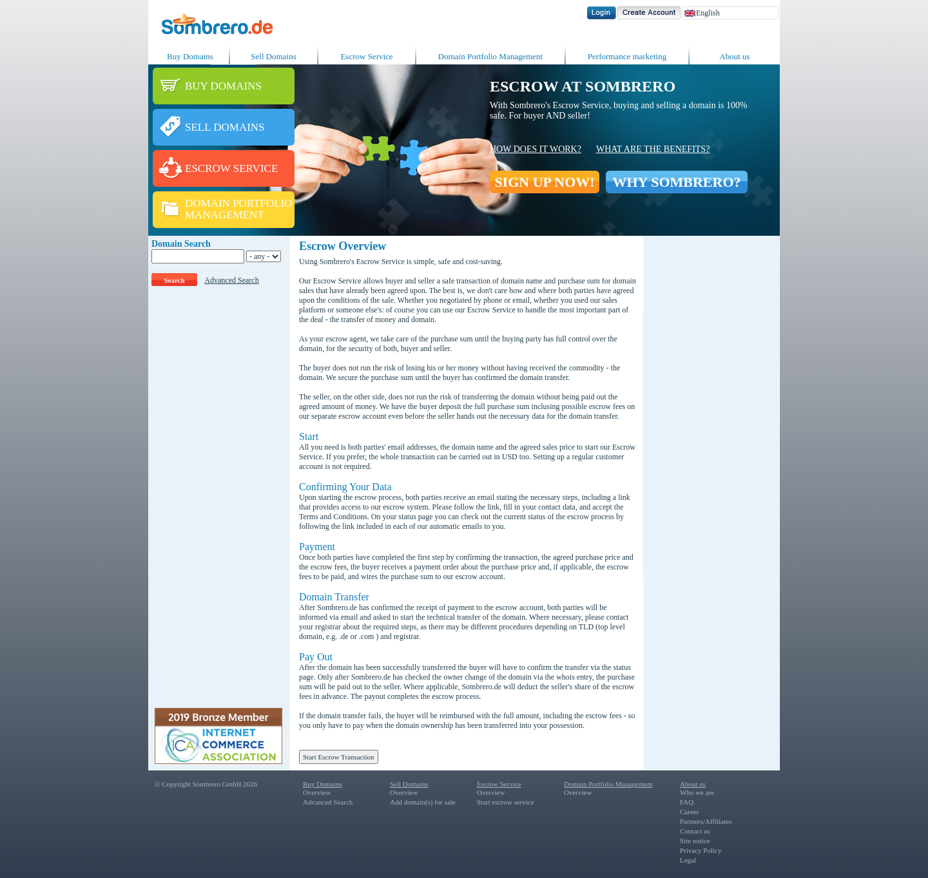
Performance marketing (627, 56)
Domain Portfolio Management (490, 56)
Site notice (695, 841)
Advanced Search (231, 280)
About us (734, 56)
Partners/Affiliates (705, 821)
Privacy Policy (700, 850)
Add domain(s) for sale (423, 802)
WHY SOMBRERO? (676, 182)
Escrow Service (366, 56)
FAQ (686, 802)
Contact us (695, 831)
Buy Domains (190, 56)
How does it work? (535, 149)
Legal (688, 860)
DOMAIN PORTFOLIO (239, 203)
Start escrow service (505, 802)
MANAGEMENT (224, 215)
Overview (317, 792)
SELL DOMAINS (225, 127)
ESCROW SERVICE (231, 168)
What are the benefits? (653, 149)
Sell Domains (273, 56)
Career (689, 812)
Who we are (697, 792)
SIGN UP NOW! (544, 182)
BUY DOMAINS (223, 86)
